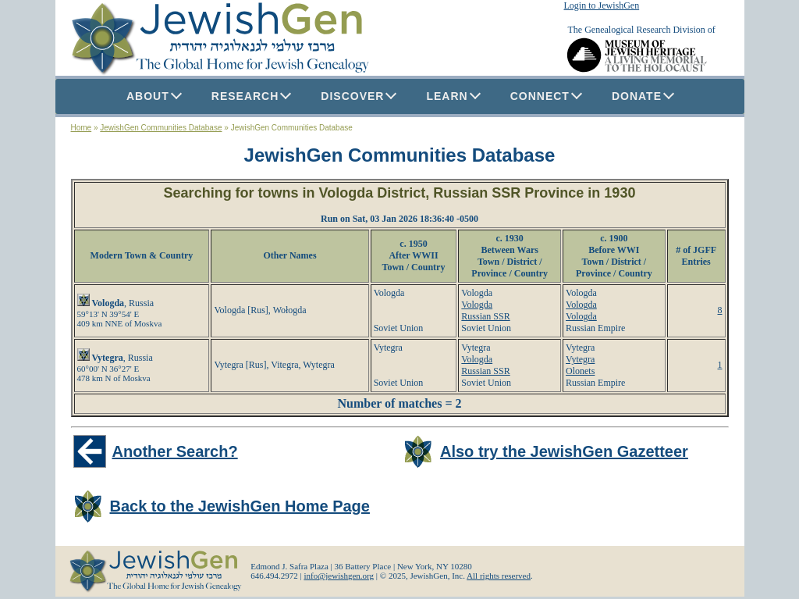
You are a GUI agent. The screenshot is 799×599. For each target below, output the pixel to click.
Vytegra (580, 359)
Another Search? (175, 451)
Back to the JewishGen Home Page (240, 506)
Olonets (580, 370)
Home (81, 127)
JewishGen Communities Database (161, 127)
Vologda (476, 304)
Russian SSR (485, 316)
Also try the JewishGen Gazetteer (564, 451)
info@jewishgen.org (339, 575)
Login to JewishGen (602, 5)
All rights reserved (499, 575)
